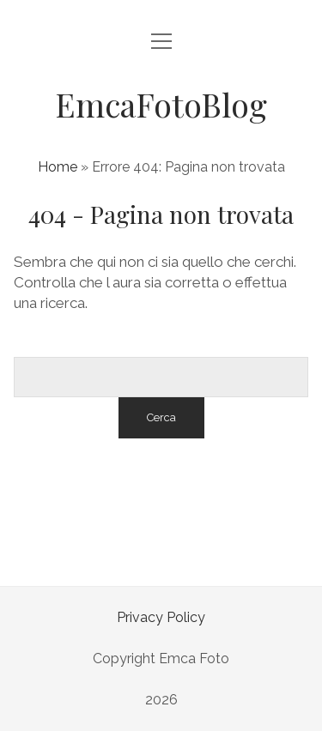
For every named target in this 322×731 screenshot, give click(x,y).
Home (57, 167)
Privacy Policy (161, 617)
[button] (34, 696)
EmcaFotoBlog (161, 104)
